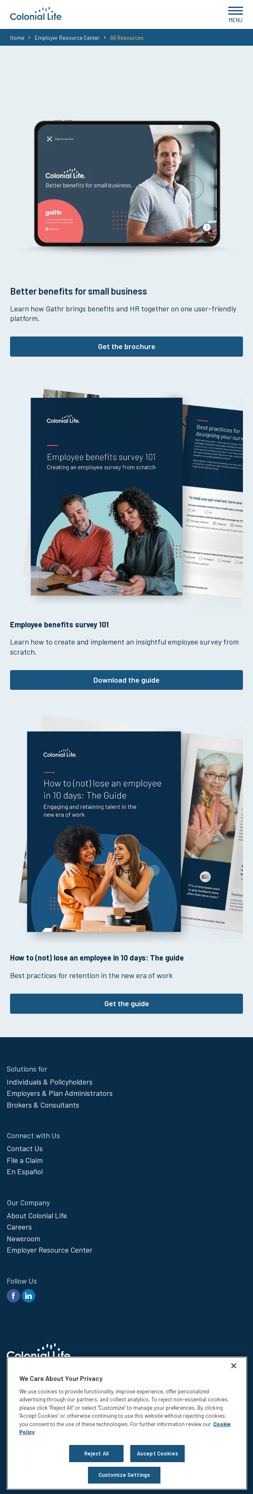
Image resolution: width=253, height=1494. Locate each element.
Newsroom (23, 1238)
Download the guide (126, 679)
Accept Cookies (157, 1453)
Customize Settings (124, 1474)
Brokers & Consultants (43, 1104)
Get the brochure (126, 346)
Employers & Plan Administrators (60, 1093)
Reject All (96, 1453)
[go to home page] (36, 17)
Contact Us (25, 1148)
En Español (25, 1171)
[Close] (234, 1366)
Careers (19, 1226)
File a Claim (25, 1160)
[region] (127, 1423)
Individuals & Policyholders (50, 1081)
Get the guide (126, 1003)
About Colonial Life (37, 1215)
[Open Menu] (235, 14)
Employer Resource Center (67, 37)
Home (17, 37)
